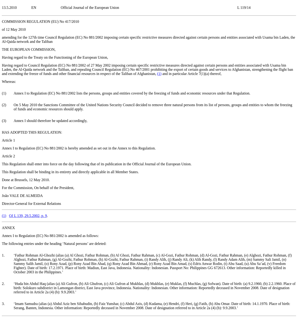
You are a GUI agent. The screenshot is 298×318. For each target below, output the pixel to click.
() (159, 74)
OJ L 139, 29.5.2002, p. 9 (28, 216)
